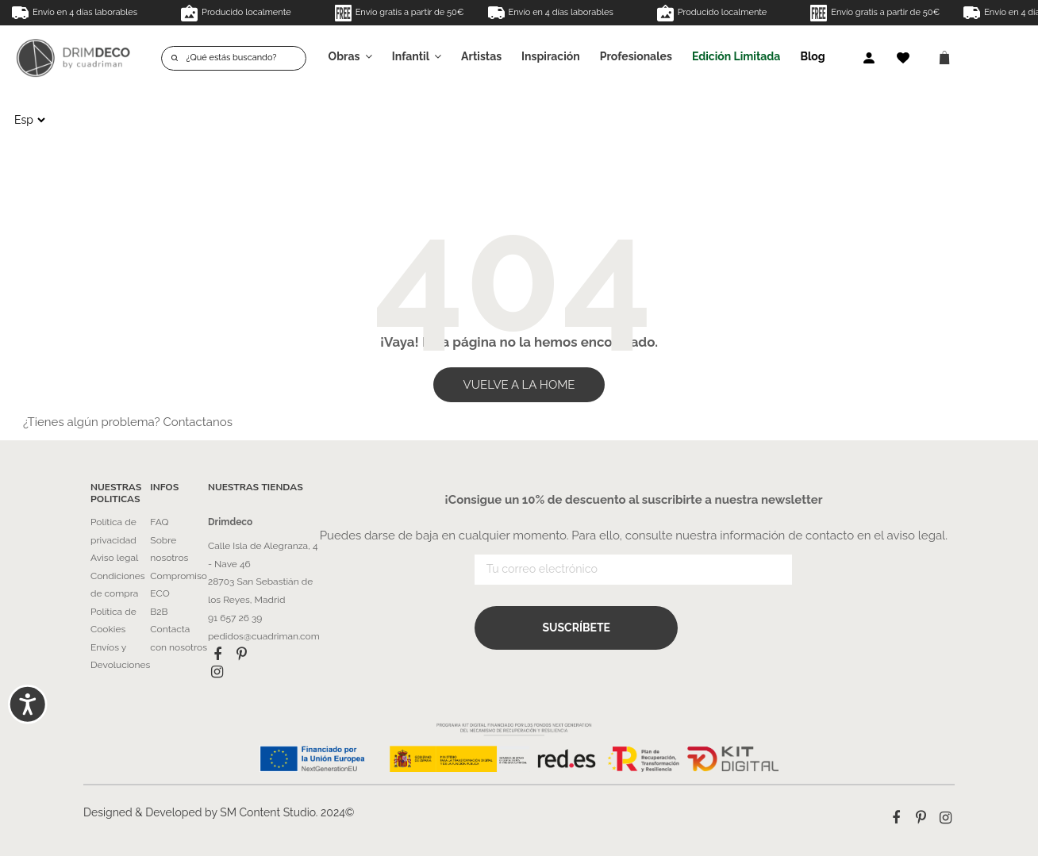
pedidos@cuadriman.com (264, 636)
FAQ (159, 522)
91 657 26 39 (235, 618)
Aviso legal (114, 557)
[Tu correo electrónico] (633, 572)
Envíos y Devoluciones (120, 656)
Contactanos (197, 422)
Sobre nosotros (169, 549)
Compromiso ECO (178, 585)
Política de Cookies (113, 620)
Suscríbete (576, 629)
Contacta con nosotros (178, 638)
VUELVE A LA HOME (519, 385)
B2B (158, 611)
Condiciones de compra (117, 585)
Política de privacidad (113, 531)
